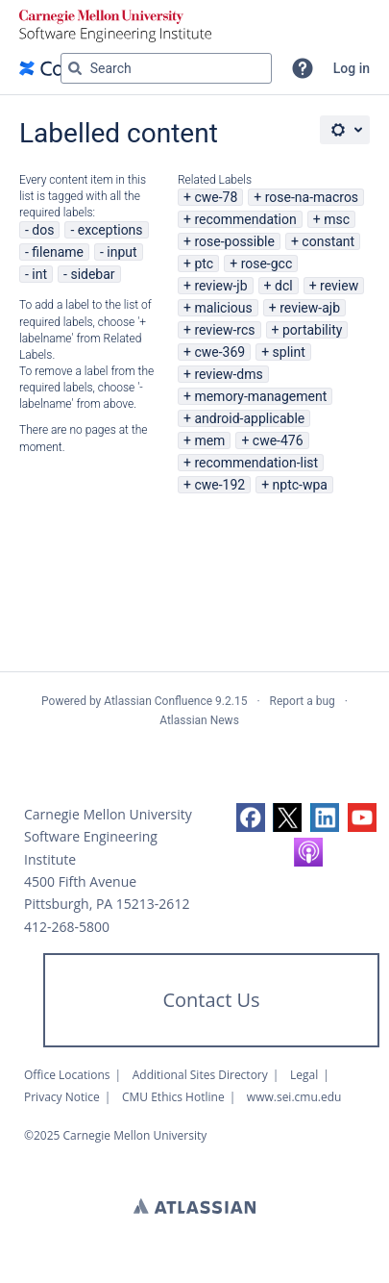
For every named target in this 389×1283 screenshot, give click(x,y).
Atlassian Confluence (158, 701)
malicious (223, 307)
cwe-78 (215, 197)
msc (337, 219)
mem (209, 440)
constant (328, 241)
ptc (203, 263)
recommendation (245, 219)
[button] (302, 68)
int (39, 274)
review (339, 285)
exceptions (110, 230)
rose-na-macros (311, 197)
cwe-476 (278, 440)
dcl (284, 285)
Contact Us (210, 1000)
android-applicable (249, 418)
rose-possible (234, 241)
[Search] (75, 68)
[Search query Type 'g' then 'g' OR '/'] (166, 68)
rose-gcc (267, 263)
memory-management (260, 396)
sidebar (92, 274)
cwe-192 (219, 484)
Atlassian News (199, 720)
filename (58, 252)
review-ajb (310, 307)
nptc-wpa (300, 484)
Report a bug (302, 701)
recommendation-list (256, 462)
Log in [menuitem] (351, 68)
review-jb (220, 285)
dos (43, 230)
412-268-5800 (66, 927)
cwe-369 (219, 352)
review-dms (228, 374)
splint (289, 352)
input (121, 252)
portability (312, 330)
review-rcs (224, 330)
